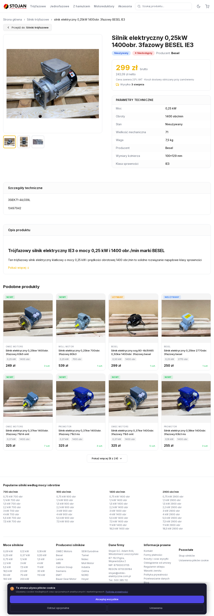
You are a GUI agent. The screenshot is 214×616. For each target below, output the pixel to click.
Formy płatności (153, 554)
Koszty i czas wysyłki (156, 558)
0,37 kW (25, 555)
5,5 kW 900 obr (65, 517)
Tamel (85, 555)
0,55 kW (41, 555)
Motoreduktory (104, 6)
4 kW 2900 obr (171, 514)
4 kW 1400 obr (117, 514)
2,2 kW (7, 563)
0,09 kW (8, 551)
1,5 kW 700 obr (11, 503)
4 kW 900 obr (64, 514)
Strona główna (12, 19)
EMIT (59, 575)
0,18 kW (41, 551)
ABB (58, 563)
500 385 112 (121, 580)
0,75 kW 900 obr (66, 496)
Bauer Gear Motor (66, 578)
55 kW (6, 575)
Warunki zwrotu (152, 570)
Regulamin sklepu (154, 566)
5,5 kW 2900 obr (172, 517)
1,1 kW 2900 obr (172, 500)
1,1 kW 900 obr (64, 500)
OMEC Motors (64, 551)
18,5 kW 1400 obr (119, 528)
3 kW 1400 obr (117, 510)
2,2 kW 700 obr (12, 507)
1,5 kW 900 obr (65, 503)
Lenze (59, 559)
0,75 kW (8, 559)
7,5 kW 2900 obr (172, 521)
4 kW (40, 563)
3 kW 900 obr (64, 510)
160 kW (7, 578)
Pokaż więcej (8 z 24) (107, 458)
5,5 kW (7, 567)
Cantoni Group (64, 567)
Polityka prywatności (156, 574)
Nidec (84, 559)
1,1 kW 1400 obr (118, 500)
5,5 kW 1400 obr (118, 517)
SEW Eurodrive (89, 551)
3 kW (23, 563)
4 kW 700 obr (11, 514)
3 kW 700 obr (11, 510)
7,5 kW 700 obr (12, 521)
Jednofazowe (59, 6)
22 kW (23, 571)
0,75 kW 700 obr (13, 496)
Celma (85, 571)
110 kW (41, 575)
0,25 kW (7, 555)
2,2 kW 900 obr (65, 507)
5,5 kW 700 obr (12, 517)
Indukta (85, 567)
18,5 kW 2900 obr (173, 528)
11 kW (40, 567)
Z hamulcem (81, 6)
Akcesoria (125, 6)
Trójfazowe (38, 6)
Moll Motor (87, 563)
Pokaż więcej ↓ (18, 267)
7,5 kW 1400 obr (118, 521)
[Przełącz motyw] (198, 6)
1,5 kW (41, 559)
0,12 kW (24, 551)
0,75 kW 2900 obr (173, 496)
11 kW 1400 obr (118, 525)
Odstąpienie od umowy (157, 562)
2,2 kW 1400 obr (118, 507)
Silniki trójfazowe (38, 19)
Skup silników (187, 555)
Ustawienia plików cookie (194, 560)
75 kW (23, 575)
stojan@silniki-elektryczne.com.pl (120, 575)
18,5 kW (7, 571)
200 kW (24, 578)
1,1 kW (23, 559)
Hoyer (85, 578)
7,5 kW (24, 567)
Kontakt (148, 550)
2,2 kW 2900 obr (172, 507)
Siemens (61, 571)
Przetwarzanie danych (156, 578)
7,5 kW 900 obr (65, 521)
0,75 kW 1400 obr (119, 496)
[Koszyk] (207, 6)
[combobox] (163, 6)
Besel (59, 555)
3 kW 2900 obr (171, 510)
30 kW (41, 571)
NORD (85, 575)
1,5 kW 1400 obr (118, 503)
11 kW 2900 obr (171, 525)
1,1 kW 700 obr (11, 500)
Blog (146, 582)
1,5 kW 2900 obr (172, 503)
